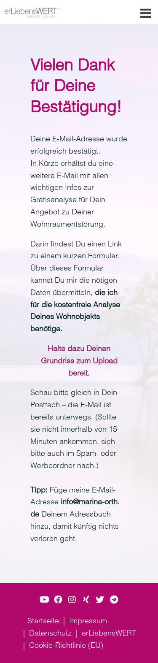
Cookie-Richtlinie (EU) (66, 645)
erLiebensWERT (109, 633)
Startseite (43, 620)
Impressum (88, 620)
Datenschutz (50, 633)
